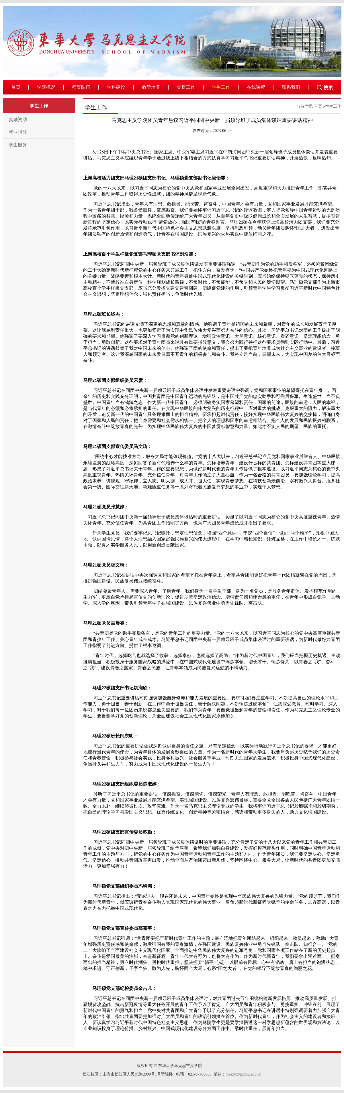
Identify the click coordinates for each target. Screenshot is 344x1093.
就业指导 (18, 132)
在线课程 (256, 87)
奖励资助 (18, 119)
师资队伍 (81, 87)
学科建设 (116, 87)
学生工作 (221, 87)
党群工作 (186, 87)
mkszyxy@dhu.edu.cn (243, 1074)
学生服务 (18, 144)
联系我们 (291, 87)
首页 (15, 87)
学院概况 (46, 87)
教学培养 (151, 87)
